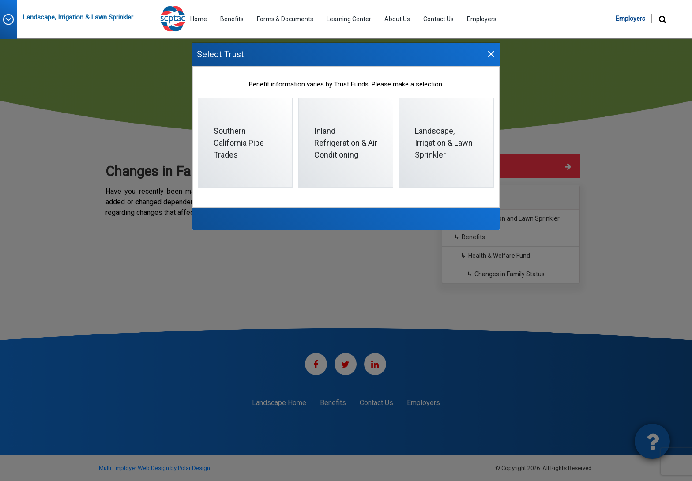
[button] (11, 19)
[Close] (490, 54)
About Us (397, 19)
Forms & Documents (285, 19)
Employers (481, 19)
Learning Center (349, 19)
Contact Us (438, 19)
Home (198, 19)
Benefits (232, 19)
